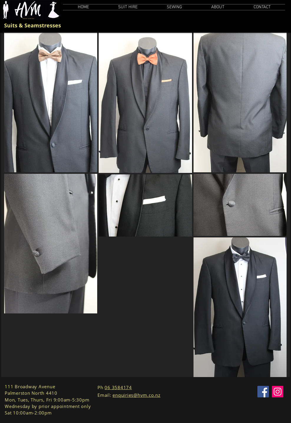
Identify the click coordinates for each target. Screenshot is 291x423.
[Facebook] (263, 391)
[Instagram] (277, 391)
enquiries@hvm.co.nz (136, 395)
